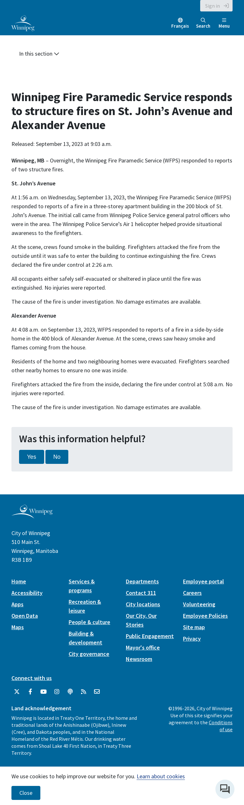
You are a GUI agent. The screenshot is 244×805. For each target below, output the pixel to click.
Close (25, 792)
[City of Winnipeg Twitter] (16, 691)
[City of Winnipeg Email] (97, 691)
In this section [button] (39, 53)
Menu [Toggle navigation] (224, 23)
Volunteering (199, 604)
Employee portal (203, 581)
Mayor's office (143, 647)
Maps (17, 627)
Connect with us (31, 678)
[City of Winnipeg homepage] (31, 515)
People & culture (89, 622)
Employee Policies (205, 615)
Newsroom (139, 659)
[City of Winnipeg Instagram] (56, 691)
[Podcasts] (70, 691)
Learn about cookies (161, 776)
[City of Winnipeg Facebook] (30, 691)
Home (18, 581)
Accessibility (27, 592)
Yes (31, 457)
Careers (192, 592)
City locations (143, 604)
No (57, 457)
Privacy (192, 638)
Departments (142, 581)
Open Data (24, 615)
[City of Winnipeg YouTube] (43, 691)
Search (203, 23)
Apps (17, 604)
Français (180, 26)
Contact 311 (141, 592)
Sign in (212, 6)
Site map (194, 627)
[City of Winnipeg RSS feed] (83, 691)
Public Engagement (150, 636)
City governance (89, 653)
